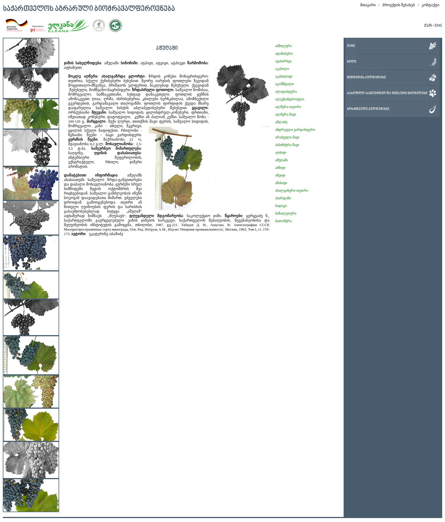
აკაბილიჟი (283, 76)
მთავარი (368, 5)
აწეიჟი (280, 175)
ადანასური (284, 54)
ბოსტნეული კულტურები (368, 109)
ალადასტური (286, 92)
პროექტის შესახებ (398, 5)
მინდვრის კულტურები (366, 78)
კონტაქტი (430, 5)
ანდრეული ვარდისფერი (295, 130)
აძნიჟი (280, 168)
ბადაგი (281, 206)
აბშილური (283, 46)
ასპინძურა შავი (287, 145)
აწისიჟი (281, 183)
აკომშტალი (284, 84)
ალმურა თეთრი (288, 107)
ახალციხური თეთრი (291, 191)
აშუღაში (281, 160)
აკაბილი (282, 69)
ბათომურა (283, 221)
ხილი (351, 62)
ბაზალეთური (285, 213)
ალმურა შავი (285, 114)
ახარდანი (283, 198)
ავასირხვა (283, 61)
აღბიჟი (280, 152)
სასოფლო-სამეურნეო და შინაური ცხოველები (387, 93)
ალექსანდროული (289, 99)
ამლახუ (281, 122)
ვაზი (351, 46)
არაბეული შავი (287, 137)
